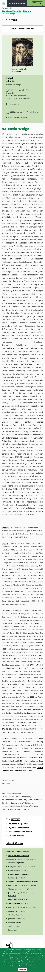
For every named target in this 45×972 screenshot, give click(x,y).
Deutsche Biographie (18, 823)
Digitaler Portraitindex (18, 827)
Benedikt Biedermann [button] (30, 322)
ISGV (3, 3)
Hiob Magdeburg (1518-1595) (18, 874)
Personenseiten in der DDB (20, 831)
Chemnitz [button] (33, 239)
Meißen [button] (33, 169)
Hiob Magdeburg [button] (11, 175)
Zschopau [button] (8, 220)
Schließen (22, 969)
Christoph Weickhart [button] (13, 329)
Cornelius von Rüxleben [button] (15, 303)
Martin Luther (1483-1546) (17, 899)
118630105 (15, 819)
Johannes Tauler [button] (11, 425)
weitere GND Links (14, 843)
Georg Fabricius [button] (30, 172)
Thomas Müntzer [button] (17, 351)
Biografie (27, 11)
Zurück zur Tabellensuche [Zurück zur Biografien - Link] (22, 28)
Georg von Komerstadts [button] (15, 166)
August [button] (7, 265)
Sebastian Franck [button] (30, 425)
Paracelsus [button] (8, 428)
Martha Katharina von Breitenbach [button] (19, 297)
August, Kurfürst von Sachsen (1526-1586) (23, 881)
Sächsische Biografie (11, 11)
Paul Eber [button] (8, 217)
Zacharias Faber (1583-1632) (18, 855)
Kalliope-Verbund (16, 835)
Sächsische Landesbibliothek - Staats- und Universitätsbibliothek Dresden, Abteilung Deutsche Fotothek (22, 761)
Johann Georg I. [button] (30, 358)
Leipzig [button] (26, 185)
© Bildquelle (16, 71)
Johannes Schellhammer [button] (16, 345)
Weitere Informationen (26, 966)
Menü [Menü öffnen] (39, 3)
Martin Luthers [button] (36, 415)
